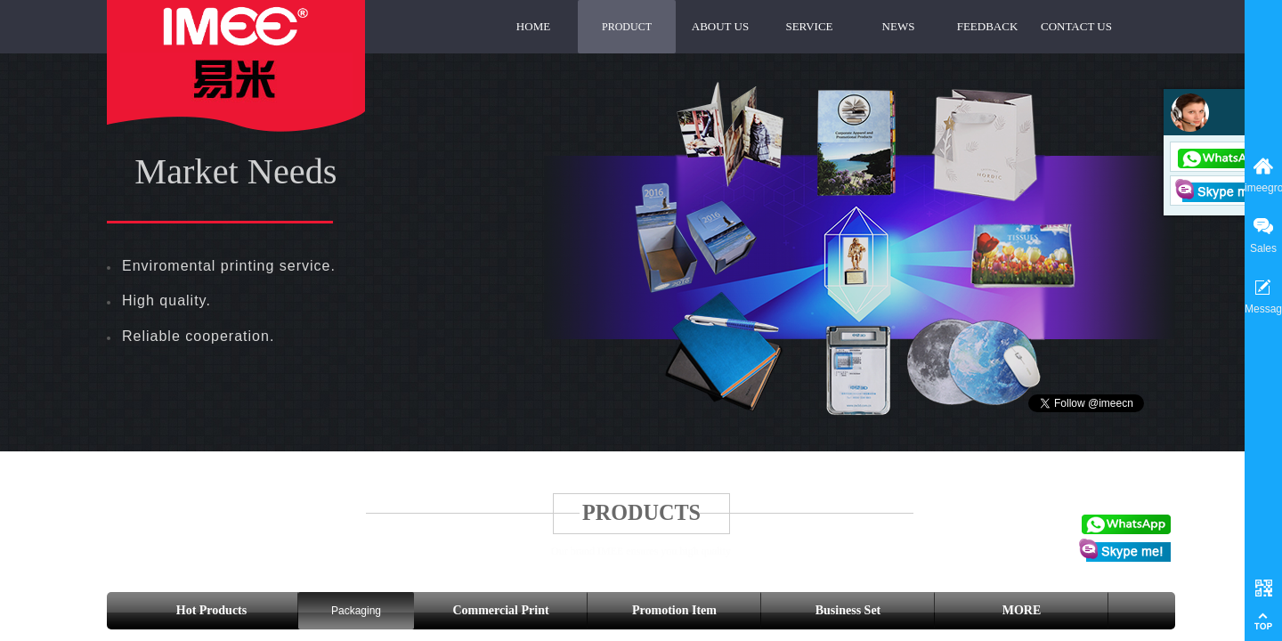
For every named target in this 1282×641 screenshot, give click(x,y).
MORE (1022, 610)
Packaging (356, 610)
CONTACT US (1076, 26)
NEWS (898, 26)
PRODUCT (627, 26)
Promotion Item (674, 610)
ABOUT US (720, 26)
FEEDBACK (987, 26)
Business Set (848, 610)
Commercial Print (500, 610)
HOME (533, 26)
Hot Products (211, 610)
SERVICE (808, 26)
